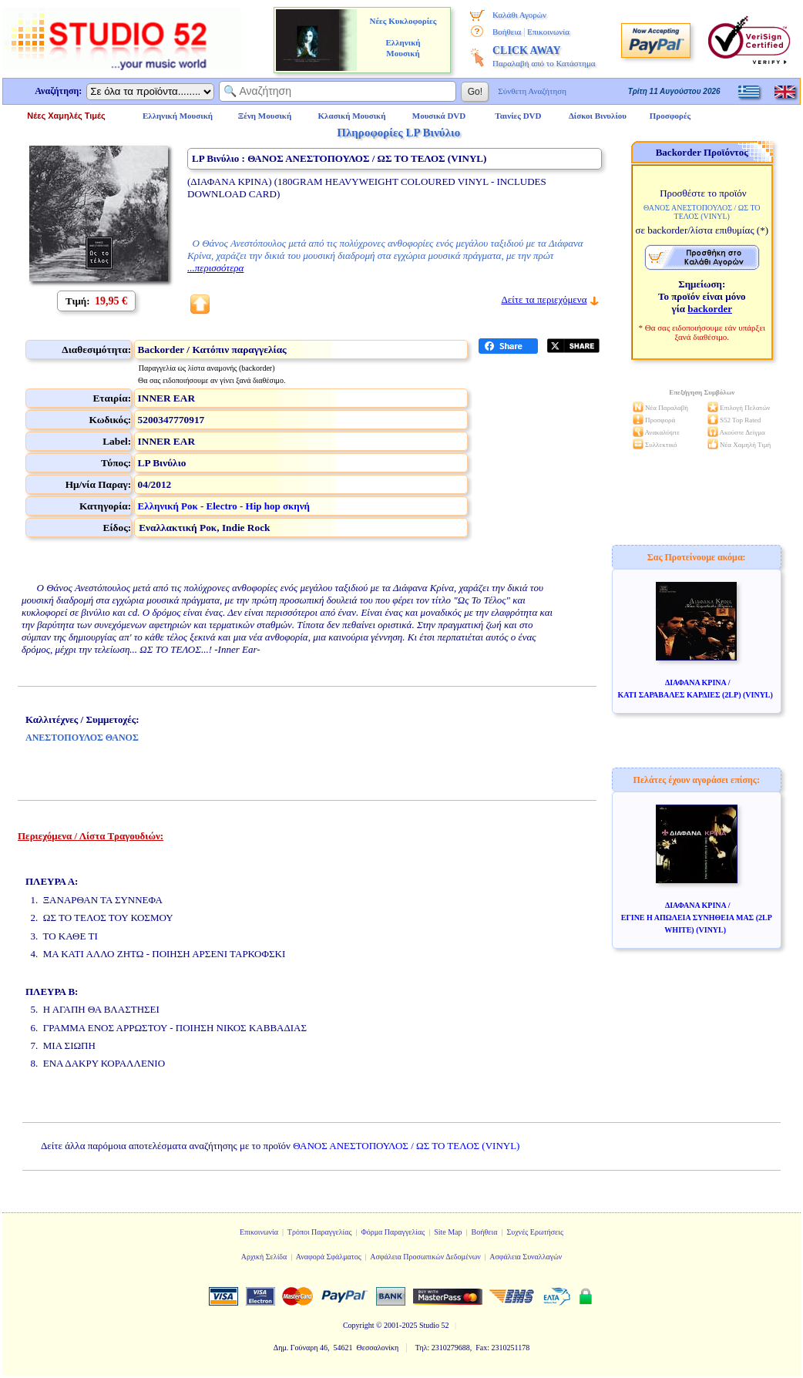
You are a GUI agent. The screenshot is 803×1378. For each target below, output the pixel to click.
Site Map (448, 1232)
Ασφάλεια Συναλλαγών (525, 1256)
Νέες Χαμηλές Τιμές (66, 115)
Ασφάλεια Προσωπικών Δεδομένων (425, 1256)
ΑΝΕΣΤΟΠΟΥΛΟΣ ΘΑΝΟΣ (82, 737)
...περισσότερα (215, 268)
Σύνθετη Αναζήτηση (532, 91)
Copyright (359, 1325)
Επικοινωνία (548, 31)
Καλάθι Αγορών (519, 14)
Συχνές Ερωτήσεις (534, 1232)
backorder (709, 308)
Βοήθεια (506, 31)
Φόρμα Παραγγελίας (393, 1232)
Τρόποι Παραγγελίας (319, 1232)
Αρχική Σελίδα (264, 1256)
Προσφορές (670, 115)
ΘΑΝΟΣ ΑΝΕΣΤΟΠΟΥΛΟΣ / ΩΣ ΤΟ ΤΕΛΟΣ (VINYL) (406, 1145)
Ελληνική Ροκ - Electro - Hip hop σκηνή (224, 506)
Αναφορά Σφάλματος (328, 1256)
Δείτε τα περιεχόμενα (543, 299)
